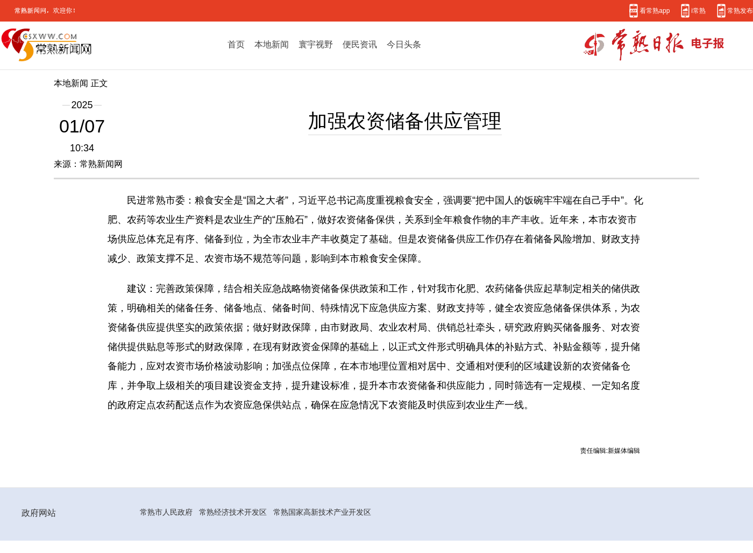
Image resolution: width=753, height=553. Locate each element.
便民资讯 (360, 44)
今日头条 (404, 44)
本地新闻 (271, 44)
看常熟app (655, 10)
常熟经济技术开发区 (233, 512)
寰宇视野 (316, 44)
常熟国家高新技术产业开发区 (322, 512)
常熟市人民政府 (166, 512)
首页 (236, 44)
